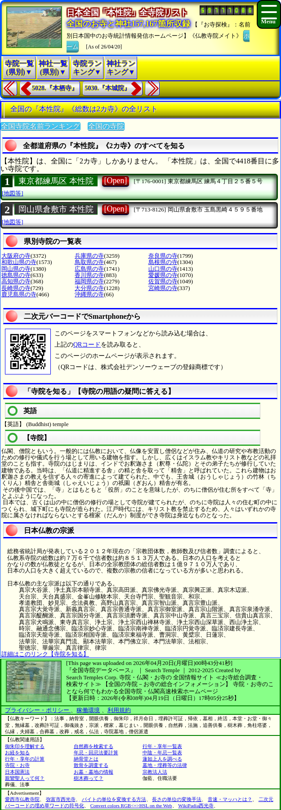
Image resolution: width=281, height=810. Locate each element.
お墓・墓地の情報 (93, 772)
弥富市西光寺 (61, 799)
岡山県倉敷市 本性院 (56, 209)
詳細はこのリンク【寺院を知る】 (45, 654)
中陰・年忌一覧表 (162, 752)
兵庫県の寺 (89, 255)
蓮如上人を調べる (162, 759)
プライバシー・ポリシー (38, 710)
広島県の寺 (89, 268)
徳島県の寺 (16, 275)
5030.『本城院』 (108, 88)
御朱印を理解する (25, 746)
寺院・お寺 (17, 765)
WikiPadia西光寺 (196, 805)
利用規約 (119, 710)
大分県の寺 (89, 288)
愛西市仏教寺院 (22, 799)
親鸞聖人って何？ (25, 778)
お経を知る (17, 752)
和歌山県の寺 (18, 262)
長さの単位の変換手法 (176, 799)
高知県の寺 (16, 281)
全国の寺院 (106, 126)
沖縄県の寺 (89, 294)
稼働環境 (88, 710)
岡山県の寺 (16, 268)
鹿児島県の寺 (18, 294)
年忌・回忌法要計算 (96, 752)
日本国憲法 (17, 772)
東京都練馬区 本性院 (56, 180)
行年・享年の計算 (25, 759)
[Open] (115, 180)
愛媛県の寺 (163, 275)
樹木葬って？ (88, 778)
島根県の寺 (163, 262)
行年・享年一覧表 (162, 746)
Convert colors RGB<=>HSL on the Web (131, 805)
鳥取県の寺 (89, 262)
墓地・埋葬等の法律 (165, 765)
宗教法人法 (155, 772)
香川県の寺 (89, 275)
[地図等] (12, 193)
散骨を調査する (91, 765)
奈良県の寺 (163, 255)
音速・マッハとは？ (230, 799)
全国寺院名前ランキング (40, 126)
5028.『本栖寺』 (55, 88)
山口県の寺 (163, 268)
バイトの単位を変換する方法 (114, 799)
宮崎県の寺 (163, 288)
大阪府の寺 (16, 255)
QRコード (87, 344)
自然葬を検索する (93, 746)
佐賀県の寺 (163, 281)
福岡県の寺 (89, 281)
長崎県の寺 (16, 288)
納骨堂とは (86, 759)
